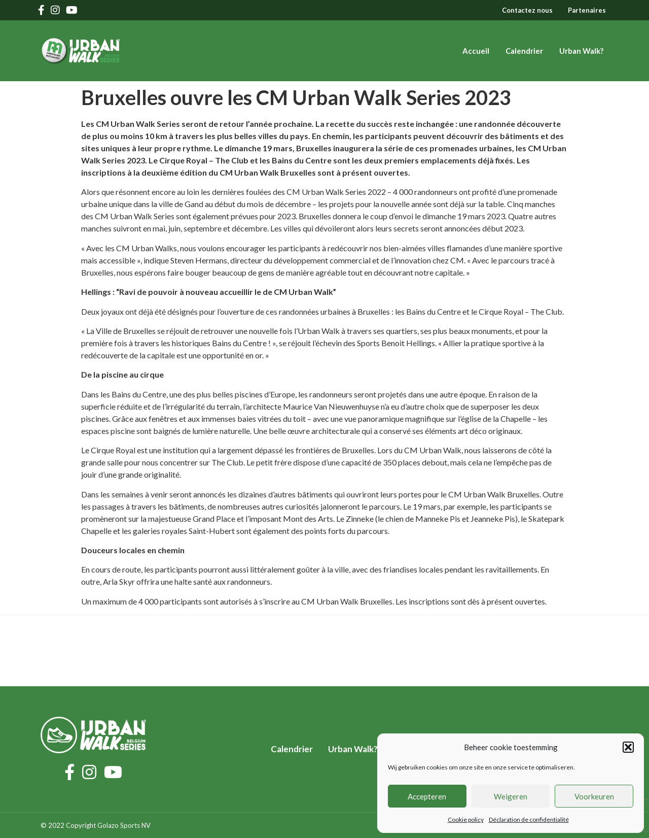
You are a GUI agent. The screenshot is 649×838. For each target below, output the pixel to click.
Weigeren (510, 796)
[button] (628, 747)
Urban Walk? (581, 50)
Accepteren (427, 796)
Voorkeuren (594, 796)
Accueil (475, 50)
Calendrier (524, 50)
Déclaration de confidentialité (529, 819)
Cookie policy (466, 819)
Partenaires (587, 10)
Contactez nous (527, 10)
